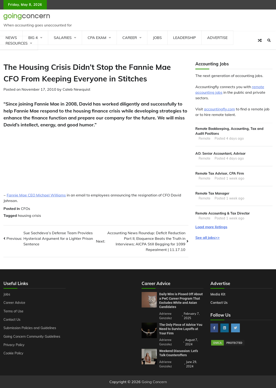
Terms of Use (13, 311)
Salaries (63, 37)
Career (129, 37)
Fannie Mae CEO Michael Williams (36, 195)
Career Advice (14, 303)
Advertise (217, 37)
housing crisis (29, 215)
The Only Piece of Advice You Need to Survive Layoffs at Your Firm (180, 329)
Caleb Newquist (76, 89)
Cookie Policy (13, 353)
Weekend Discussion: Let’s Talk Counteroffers (178, 353)
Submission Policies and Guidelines (29, 328)
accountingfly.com (219, 109)
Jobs (157, 37)
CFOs (25, 208)
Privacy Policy (14, 345)
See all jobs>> (207, 237)
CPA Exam (97, 37)
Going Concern (154, 381)
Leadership (184, 37)
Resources (17, 43)
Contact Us (11, 319)
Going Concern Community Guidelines (31, 336)
